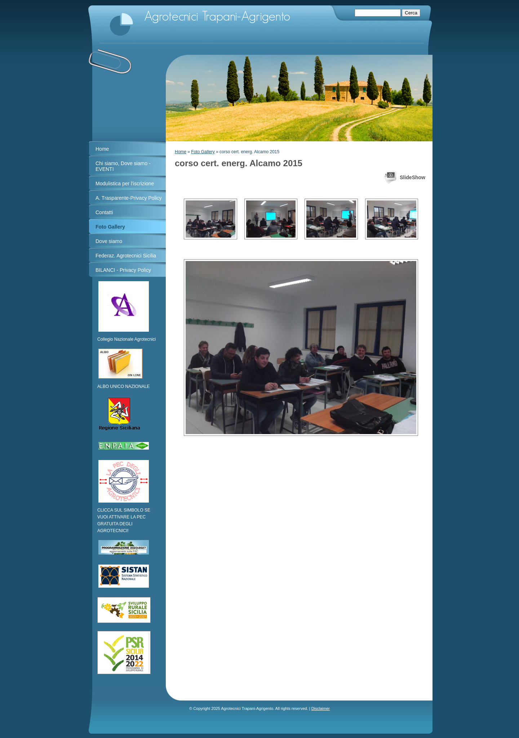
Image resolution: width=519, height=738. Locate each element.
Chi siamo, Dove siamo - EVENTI (123, 166)
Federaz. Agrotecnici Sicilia (126, 255)
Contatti (104, 212)
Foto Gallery (202, 151)
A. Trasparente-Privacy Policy (129, 198)
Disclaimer (320, 708)
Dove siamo (109, 241)
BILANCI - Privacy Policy (123, 270)
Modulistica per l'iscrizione (125, 183)
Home (180, 151)
